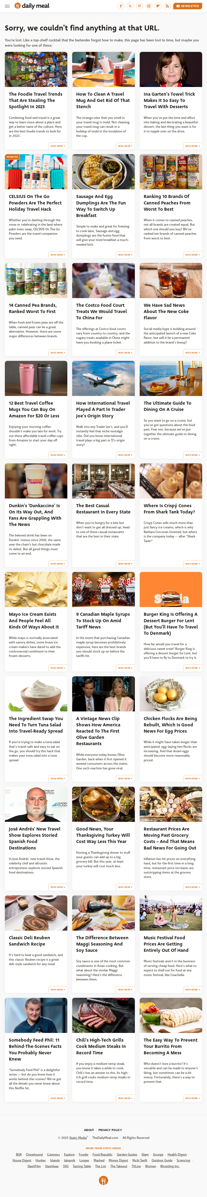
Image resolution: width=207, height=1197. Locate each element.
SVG (66, 1166)
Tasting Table (82, 1166)
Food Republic (103, 1154)
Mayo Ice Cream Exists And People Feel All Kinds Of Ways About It (34, 620)
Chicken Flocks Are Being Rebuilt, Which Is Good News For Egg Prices (170, 724)
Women (150, 1166)
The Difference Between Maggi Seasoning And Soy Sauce (102, 944)
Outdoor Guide (162, 1160)
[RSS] (167, 6)
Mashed (99, 1160)
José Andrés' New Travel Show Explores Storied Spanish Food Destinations (34, 838)
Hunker (41, 1160)
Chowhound (34, 1154)
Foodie (83, 1154)
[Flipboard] (158, 6)
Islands (55, 1160)
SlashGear (52, 1166)
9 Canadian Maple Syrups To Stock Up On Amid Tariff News (103, 620)
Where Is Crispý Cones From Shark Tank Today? (169, 509)
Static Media (78, 1138)
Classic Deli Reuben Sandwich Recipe (29, 941)
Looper (84, 1160)
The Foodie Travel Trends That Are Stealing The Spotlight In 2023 (35, 100)
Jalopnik (69, 1160)
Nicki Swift (139, 1160)
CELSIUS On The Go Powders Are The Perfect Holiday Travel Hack (35, 202)
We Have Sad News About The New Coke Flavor (166, 311)
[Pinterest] (139, 6)
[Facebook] (120, 6)
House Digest (22, 1160)
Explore (69, 1154)
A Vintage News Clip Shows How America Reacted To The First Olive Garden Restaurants (98, 731)
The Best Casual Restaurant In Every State (103, 509)
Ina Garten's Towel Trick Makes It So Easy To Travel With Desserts (169, 100)
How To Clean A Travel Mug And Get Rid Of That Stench (103, 100)
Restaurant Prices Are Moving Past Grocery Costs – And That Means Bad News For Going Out (170, 838)
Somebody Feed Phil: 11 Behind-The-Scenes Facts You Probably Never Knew (35, 1049)
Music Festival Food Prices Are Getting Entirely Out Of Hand (166, 944)
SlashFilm (34, 1166)
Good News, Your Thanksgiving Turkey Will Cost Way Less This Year (103, 835)
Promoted (12, 156)
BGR (19, 1154)
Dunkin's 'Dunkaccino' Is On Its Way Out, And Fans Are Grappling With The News (35, 515)
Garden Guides (127, 1154)
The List (100, 1166)
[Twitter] (130, 6)
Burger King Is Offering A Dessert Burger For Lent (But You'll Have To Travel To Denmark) (171, 623)
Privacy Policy (110, 1130)
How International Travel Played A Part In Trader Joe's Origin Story (103, 409)
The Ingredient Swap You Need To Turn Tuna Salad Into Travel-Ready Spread (36, 724)
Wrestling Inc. (170, 1166)
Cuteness (53, 1154)
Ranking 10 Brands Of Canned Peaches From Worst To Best (167, 202)
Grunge (158, 1154)
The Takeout (118, 1166)
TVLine (136, 1166)
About (89, 1130)
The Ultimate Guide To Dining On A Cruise (167, 406)
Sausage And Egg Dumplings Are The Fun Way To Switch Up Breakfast (101, 206)
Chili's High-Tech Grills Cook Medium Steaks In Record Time (101, 1046)
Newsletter (187, 6)
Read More (57, 146)
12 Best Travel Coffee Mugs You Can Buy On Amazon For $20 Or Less (34, 409)
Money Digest (118, 1160)
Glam (145, 1154)
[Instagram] (148, 6)
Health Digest (177, 1154)
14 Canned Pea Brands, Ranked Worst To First (33, 308)
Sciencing (183, 1160)
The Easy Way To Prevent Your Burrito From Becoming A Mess (170, 1046)
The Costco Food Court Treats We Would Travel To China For (101, 311)
